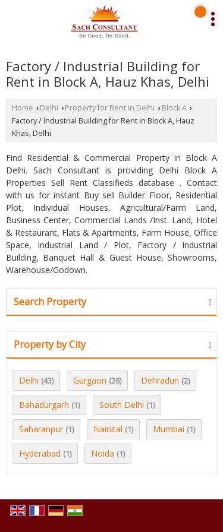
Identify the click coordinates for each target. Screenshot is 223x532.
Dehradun (160, 380)
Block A (174, 108)
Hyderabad (40, 453)
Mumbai (168, 429)
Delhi (49, 108)
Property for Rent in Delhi (110, 108)
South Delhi (121, 404)
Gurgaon (89, 380)
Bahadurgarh (44, 404)
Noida (102, 453)
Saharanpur (41, 429)
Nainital (108, 429)
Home (22, 108)
